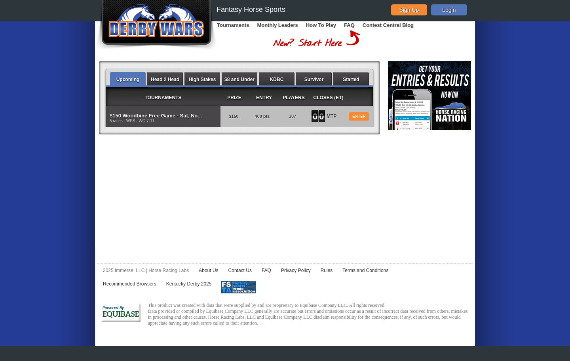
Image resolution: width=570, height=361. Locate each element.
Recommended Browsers (129, 284)
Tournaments (233, 25)
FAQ (349, 25)
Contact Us (240, 270)
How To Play (321, 25)
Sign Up (409, 10)
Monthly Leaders (277, 25)
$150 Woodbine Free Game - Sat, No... (156, 116)
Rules (327, 270)
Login (449, 10)
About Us (208, 270)
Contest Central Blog (388, 25)
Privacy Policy (296, 270)
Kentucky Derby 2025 (189, 284)
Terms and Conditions (365, 270)
